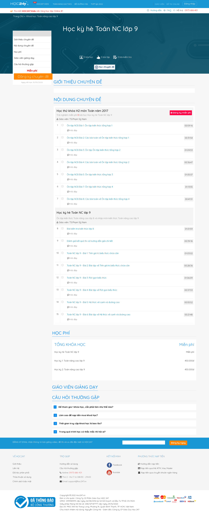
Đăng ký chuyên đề (33, 76)
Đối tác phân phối (21, 472)
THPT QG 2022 (97, 4)
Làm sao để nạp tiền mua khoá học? (78, 415)
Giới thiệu (17, 464)
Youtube (113, 472)
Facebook (114, 465)
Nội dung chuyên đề (24, 45)
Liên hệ (16, 468)
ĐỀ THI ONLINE (172, 4)
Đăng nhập (189, 3)
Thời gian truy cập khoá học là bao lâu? (80, 423)
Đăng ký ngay (178, 443)
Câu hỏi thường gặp (24, 64)
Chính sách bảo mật (22, 481)
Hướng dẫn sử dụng (69, 464)
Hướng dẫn (156, 10)
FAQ (169, 10)
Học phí (17, 51)
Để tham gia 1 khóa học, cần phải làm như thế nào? (86, 407)
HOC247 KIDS (43, 4)
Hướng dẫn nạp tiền (148, 464)
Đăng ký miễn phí (181, 112)
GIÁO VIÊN (159, 4)
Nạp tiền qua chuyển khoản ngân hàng (157, 472)
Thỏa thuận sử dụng (22, 477)
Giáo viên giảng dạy (24, 58)
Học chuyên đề (104, 67)
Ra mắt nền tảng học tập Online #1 (37, 11)
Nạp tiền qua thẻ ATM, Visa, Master (155, 468)
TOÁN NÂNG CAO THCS (62, 4)
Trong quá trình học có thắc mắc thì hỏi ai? (82, 431)
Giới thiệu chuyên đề (24, 39)
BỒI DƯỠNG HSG (81, 4)
